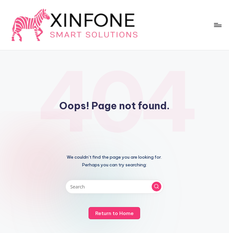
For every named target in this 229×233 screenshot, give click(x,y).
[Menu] (217, 25)
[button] (156, 186)
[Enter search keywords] (114, 187)
